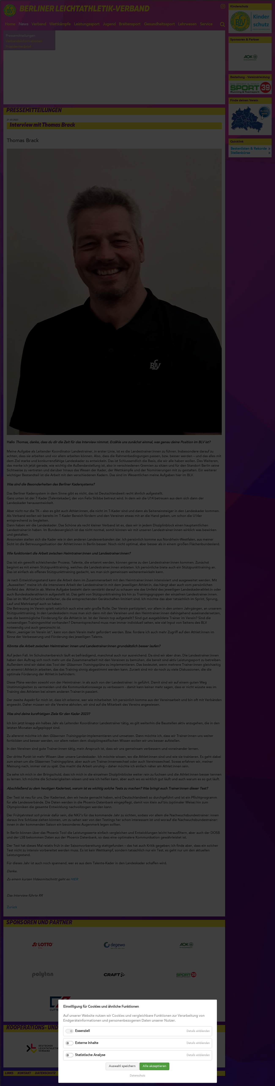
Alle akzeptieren (154, 1066)
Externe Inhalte (86, 1043)
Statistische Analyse (90, 1055)
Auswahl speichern (122, 1066)
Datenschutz (137, 1075)
